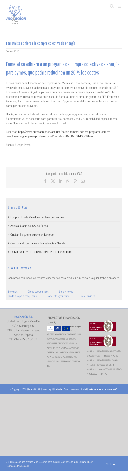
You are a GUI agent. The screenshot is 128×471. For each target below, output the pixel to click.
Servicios (13, 291)
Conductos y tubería (58, 296)
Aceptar (111, 463)
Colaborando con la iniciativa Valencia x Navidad (38, 243)
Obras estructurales (38, 291)
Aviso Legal (47, 389)
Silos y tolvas (66, 291)
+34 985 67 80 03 (25, 339)
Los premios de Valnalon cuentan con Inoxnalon (37, 216)
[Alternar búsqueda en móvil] (112, 6)
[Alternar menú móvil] (120, 6)
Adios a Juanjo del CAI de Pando (29, 225)
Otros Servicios (87, 296)
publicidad (79, 389)
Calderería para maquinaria (22, 296)
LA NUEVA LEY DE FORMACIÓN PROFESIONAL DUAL (41, 251)
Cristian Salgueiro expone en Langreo (32, 234)
